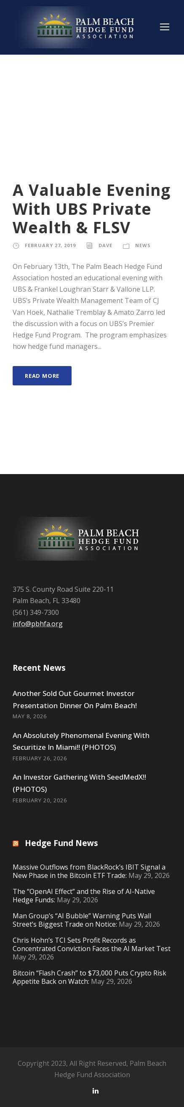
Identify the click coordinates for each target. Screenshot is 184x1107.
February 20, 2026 (40, 800)
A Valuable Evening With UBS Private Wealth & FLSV (92, 208)
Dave (105, 245)
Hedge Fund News (61, 843)
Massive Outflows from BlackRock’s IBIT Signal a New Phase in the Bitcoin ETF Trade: (89, 871)
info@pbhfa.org (38, 623)
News (143, 245)
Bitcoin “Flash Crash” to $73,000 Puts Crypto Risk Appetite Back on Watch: (89, 977)
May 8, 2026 (30, 716)
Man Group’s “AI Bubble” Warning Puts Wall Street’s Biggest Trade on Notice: (82, 920)
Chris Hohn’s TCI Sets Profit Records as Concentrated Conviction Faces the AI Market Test (92, 944)
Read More (42, 376)
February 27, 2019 (50, 245)
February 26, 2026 (40, 758)
